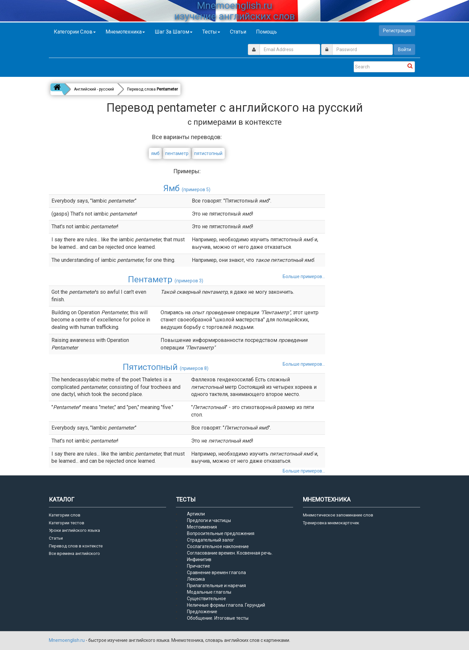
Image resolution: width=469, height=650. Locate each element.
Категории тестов (66, 522)
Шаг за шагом (173, 32)
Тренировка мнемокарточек (331, 522)
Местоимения (202, 527)
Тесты (211, 32)
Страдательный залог (210, 540)
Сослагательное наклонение (218, 546)
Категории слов (75, 32)
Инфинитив (199, 559)
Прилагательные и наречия (216, 585)
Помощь (266, 32)
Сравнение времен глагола (216, 572)
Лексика (196, 579)
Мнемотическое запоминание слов (338, 515)
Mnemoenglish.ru (67, 640)
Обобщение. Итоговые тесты (218, 618)
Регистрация (397, 30)
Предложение (202, 611)
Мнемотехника (125, 32)
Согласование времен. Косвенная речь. (230, 553)
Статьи (238, 32)
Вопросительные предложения (220, 533)
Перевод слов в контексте (76, 546)
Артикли (196, 513)
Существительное (206, 598)
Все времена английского (74, 553)
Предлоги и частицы (209, 520)
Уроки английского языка (74, 530)
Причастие (198, 566)
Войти (404, 49)
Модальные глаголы (209, 592)
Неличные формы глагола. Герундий (226, 605)
